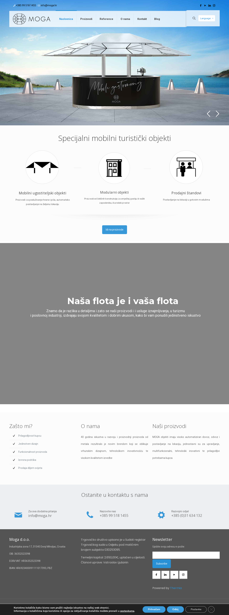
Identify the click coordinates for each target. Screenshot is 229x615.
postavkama (127, 611)
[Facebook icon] (200, 5)
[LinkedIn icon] (209, 5)
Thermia (175, 588)
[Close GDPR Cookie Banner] (211, 609)
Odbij (175, 609)
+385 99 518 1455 (114, 517)
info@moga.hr (41, 517)
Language (207, 18)
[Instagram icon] (214, 5)
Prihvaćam (154, 609)
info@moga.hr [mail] (49, 5)
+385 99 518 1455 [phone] (26, 5)
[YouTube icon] (205, 5)
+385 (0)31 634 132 (186, 517)
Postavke (196, 609)
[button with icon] (156, 575)
